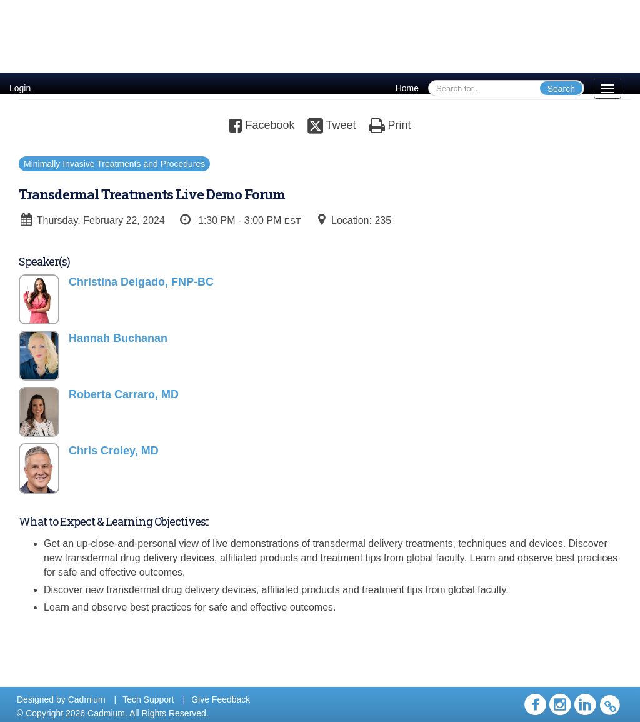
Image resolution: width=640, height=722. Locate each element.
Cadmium (87, 699)
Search (561, 89)
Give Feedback (220, 699)
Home (407, 88)
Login (20, 88)
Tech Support (148, 699)
